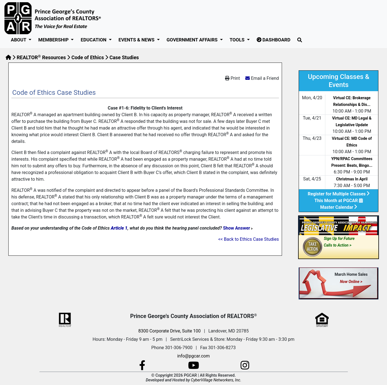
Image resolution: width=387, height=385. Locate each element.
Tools (238, 40)
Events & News (137, 40)
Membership (54, 40)
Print (232, 78)
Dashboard (274, 40)
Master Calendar (338, 207)
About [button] (19, 40)
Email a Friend (265, 78)
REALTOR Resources (41, 57)
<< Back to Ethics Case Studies (248, 239)
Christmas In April (352, 179)
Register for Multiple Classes (338, 194)
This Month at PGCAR (338, 200)
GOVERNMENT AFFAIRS (193, 40)
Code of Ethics (87, 57)
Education (94, 40)
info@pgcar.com (193, 356)
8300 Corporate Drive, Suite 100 (169, 331)
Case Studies (124, 57)
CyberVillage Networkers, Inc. (216, 380)
